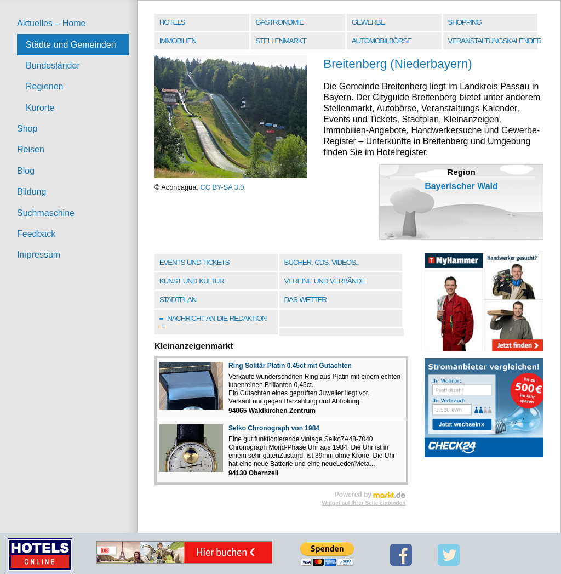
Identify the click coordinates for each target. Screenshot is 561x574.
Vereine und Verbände (324, 281)
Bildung (31, 191)
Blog (26, 170)
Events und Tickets (194, 262)
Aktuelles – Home (51, 23)
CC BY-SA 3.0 (222, 187)
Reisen (30, 149)
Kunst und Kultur (191, 281)
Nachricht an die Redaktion (212, 322)
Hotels (172, 22)
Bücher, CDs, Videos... (321, 262)
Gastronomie (279, 22)
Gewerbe (368, 22)
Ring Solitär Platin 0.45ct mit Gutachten (290, 366)
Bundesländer (53, 65)
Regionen (45, 86)
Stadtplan (177, 299)
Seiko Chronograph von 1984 (273, 428)
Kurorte (40, 107)
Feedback (36, 233)
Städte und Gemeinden (71, 44)
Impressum (38, 254)
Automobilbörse (381, 41)
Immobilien (177, 41)
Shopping (464, 22)
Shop (27, 128)
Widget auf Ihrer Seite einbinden (364, 503)
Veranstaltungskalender (493, 41)
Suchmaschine (46, 213)
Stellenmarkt (280, 41)
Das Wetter (305, 299)
